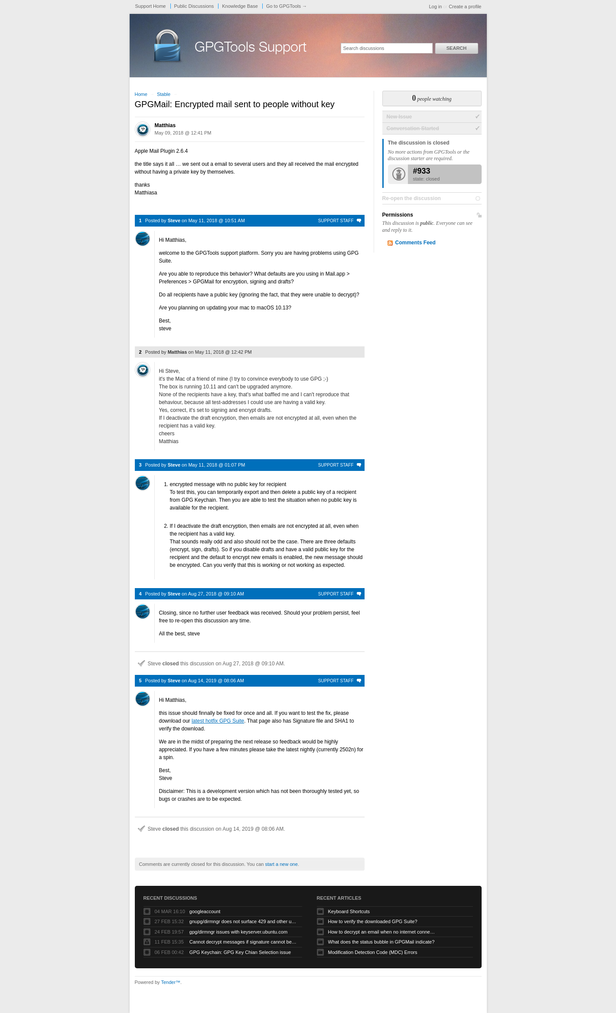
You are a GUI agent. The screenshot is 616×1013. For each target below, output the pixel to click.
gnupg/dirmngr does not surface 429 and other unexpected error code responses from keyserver (243, 921)
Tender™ (170, 982)
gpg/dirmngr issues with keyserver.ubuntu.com (238, 931)
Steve (174, 220)
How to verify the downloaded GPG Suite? (372, 921)
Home (141, 94)
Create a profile (465, 6)
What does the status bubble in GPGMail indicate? (381, 941)
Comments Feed (415, 243)
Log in (435, 6)
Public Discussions (194, 6)
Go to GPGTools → (286, 6)
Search (456, 48)
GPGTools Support (250, 49)
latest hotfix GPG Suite (218, 721)
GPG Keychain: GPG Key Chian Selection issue (240, 952)
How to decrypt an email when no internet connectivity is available (382, 931)
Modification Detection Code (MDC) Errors (372, 952)
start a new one (281, 864)
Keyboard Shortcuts (349, 911)
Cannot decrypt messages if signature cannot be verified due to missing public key (243, 941)
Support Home (150, 6)
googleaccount (205, 911)
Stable (163, 94)
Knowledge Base (240, 6)
